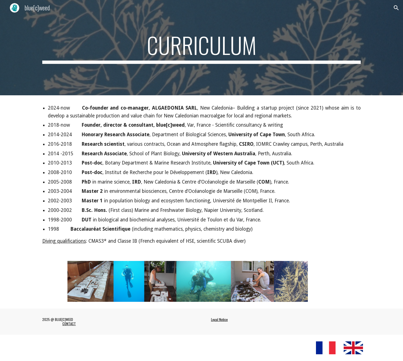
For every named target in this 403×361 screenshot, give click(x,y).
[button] (396, 8)
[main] (201, 47)
